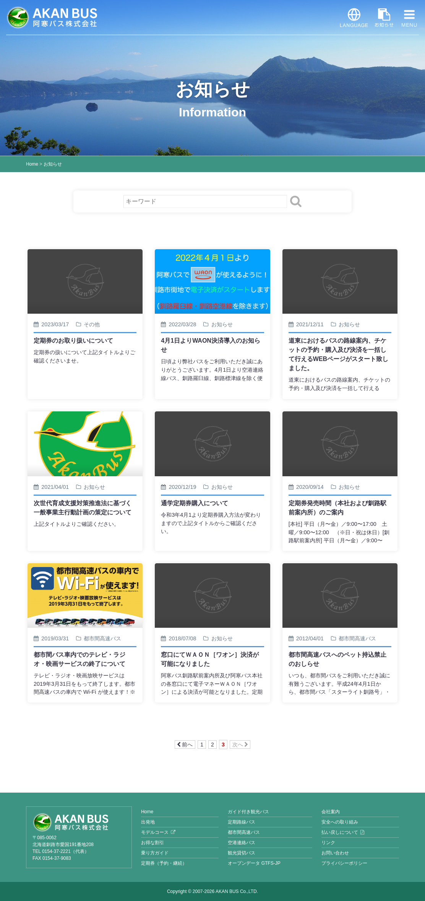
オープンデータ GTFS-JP (254, 863)
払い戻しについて (339, 832)
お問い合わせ (335, 853)
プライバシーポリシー (344, 863)
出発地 (148, 822)
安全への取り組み (339, 822)
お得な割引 (152, 842)
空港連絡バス (241, 842)
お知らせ (384, 17)
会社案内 (330, 811)
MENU (409, 17)
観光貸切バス (241, 853)
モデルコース (155, 832)
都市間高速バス (244, 832)
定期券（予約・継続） (164, 863)
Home (32, 164)
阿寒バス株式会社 (52, 17)
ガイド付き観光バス (248, 811)
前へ (185, 744)
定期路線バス (241, 822)
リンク (328, 842)
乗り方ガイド (155, 853)
